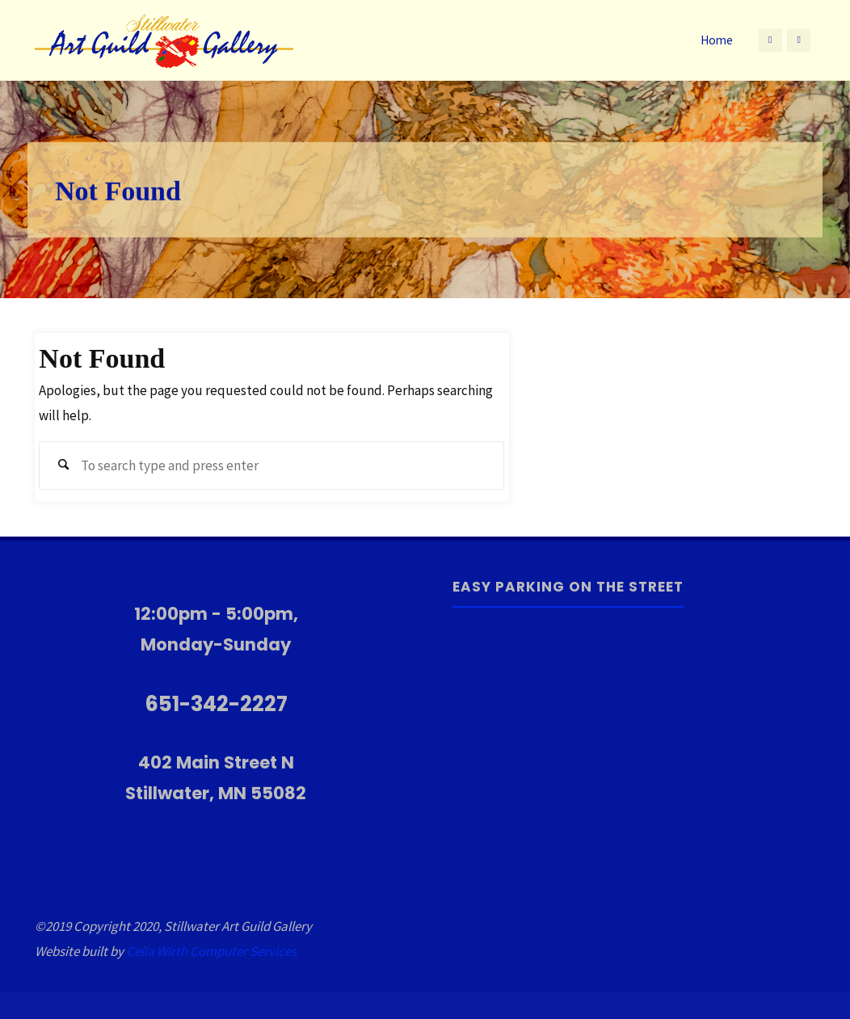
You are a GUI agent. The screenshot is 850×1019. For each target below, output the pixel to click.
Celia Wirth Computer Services (211, 951)
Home (717, 40)
